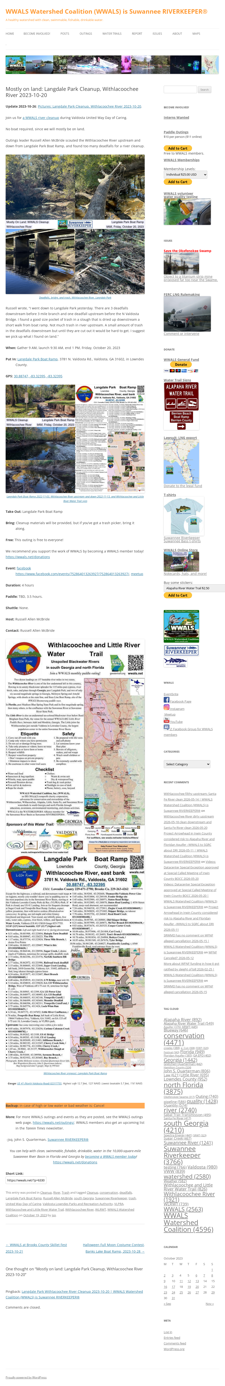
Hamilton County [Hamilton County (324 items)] (177, 1067)
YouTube (173, 722)
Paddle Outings (176, 132)
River (56, 1192)
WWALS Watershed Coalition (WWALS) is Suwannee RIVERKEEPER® (107, 11)
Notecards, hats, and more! (185, 572)
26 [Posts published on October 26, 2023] (189, 1292)
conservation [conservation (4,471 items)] (184, 1039)
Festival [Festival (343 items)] (171, 1052)
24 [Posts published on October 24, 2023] (173, 1292)
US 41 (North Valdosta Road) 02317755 (39, 1083)
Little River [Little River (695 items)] (194, 1075)
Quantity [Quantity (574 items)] (175, 1105)
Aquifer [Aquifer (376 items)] (172, 1027)
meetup (137, 574)
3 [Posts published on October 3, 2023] (172, 1275)
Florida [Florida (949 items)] (192, 1051)
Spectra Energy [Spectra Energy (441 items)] (178, 1135)
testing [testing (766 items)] (175, 1167)
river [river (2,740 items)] (180, 1110)
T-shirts (170, 495)
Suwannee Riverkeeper (111, 1198)
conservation (109, 1192)
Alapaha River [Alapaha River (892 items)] (182, 1019)
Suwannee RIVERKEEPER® (68, 1139)
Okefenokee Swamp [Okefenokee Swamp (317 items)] (179, 1097)
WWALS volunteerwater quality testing (181, 195)
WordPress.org (174, 1349)
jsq (54, 1215)
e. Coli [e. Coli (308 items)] (188, 1048)
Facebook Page (177, 701)
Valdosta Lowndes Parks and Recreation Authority (78, 1204)
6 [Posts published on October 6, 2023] (196, 1275)
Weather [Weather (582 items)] (175, 1181)
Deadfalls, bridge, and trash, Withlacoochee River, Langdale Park (75, 297)
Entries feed (172, 1337)
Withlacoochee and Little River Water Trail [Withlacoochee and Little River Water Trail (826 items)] (188, 1187)
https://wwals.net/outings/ (53, 1122)
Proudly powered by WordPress (26, 1377)
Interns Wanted (176, 117)
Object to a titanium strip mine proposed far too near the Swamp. (191, 276)
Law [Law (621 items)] (172, 1075)
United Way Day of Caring (23, 1204)
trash (132, 1198)
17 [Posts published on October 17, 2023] (173, 1287)
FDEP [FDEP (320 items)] (202, 1048)
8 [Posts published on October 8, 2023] (212, 1275)
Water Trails (112, 34)
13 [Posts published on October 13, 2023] (197, 1281)
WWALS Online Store (181, 550)
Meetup (170, 714)
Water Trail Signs (177, 380)
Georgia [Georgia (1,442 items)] (180, 1059)
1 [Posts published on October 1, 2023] (212, 1270)
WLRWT (100, 1209)
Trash (66, 1192)
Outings (86, 34)
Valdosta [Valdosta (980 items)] (202, 1167)
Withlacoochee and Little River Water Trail (35, 1209)
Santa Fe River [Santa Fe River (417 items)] (177, 1118)
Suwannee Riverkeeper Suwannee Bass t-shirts (184, 537)
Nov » (210, 1304)
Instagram (174, 709)
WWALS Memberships (182, 160)
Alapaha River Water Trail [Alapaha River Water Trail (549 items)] (189, 1023)
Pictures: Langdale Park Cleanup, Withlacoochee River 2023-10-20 (89, 106)
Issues (157, 34)
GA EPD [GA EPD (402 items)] (202, 1055)
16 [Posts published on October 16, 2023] (165, 1287)
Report (137, 34)
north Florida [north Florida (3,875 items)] (183, 1088)
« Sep (167, 1304)
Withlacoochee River (79, 1209)
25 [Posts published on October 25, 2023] (181, 1292)
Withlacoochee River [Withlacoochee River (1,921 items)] (189, 1196)
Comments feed (175, 1343)
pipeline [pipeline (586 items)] (175, 1101)
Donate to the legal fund (183, 484)
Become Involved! (37, 34)
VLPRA (118, 1204)
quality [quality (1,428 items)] (202, 1101)
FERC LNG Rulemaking (182, 294)
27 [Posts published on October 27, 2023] (197, 1292)
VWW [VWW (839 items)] (174, 1171)
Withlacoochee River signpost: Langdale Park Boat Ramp (75, 1073)
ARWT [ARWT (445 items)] (190, 1027)
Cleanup (46, 1192)
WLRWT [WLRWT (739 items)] (176, 1204)
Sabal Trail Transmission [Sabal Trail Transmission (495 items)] (187, 1114)
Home (10, 34)
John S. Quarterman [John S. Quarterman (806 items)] (187, 1071)
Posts (65, 34)
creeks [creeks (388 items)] (172, 1048)
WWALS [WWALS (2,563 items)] (183, 1209)
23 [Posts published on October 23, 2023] (165, 1292)
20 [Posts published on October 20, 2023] (197, 1287)
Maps (196, 34)
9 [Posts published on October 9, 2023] (164, 1281)
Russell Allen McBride (58, 1198)
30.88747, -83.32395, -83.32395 (38, 376)
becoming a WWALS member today (110, 1156)
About (177, 34)
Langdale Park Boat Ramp (37, 359)
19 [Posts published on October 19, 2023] (189, 1287)
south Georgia (84, 1198)
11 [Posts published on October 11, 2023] (181, 1281)
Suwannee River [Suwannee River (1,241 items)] (188, 1142)
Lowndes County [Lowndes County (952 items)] (185, 1079)
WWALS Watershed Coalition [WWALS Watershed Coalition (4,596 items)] (188, 1222)
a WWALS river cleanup (41, 117)
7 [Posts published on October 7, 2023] (204, 1275)
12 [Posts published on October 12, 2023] (189, 1281)
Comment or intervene (187, 332)
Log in (168, 1332)
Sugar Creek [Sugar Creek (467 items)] (177, 1138)
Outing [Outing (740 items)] (207, 1096)
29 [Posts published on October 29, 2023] (213, 1292)
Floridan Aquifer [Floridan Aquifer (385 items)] (178, 1055)
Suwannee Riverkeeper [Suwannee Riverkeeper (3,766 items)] (182, 1155)
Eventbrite (171, 694)
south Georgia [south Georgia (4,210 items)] (186, 1126)
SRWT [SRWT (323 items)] (199, 1135)
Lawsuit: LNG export (180, 437)
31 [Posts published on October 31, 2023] (173, 1298)
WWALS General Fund (181, 359)
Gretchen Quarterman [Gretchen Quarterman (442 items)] (183, 1064)
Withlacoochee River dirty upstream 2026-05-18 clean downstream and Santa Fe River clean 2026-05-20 (189, 822)
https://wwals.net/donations (28, 557)
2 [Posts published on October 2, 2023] (164, 1275)
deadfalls (125, 1192)
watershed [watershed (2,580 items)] (187, 1176)
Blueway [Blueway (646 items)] (176, 1030)
